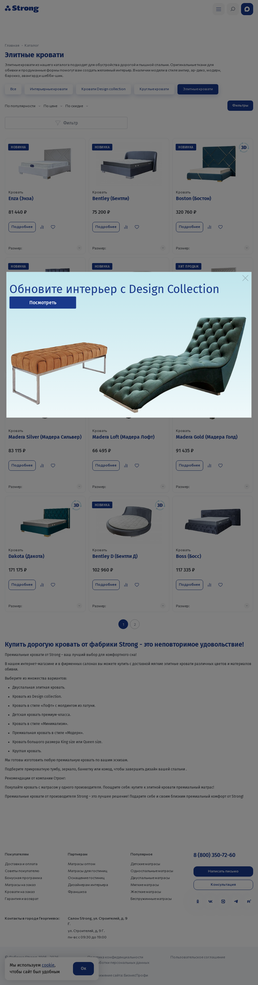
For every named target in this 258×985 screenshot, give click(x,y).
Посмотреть (42, 302)
